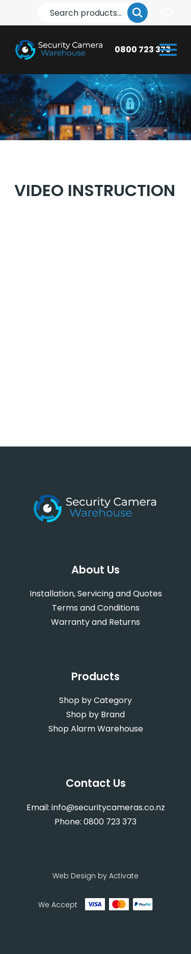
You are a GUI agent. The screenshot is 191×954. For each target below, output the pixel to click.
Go (137, 13)
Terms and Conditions (96, 608)
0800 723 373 (143, 49)
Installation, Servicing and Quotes (96, 593)
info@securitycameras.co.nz (108, 807)
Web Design (74, 876)
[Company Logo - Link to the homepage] (59, 49)
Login (166, 13)
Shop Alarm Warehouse (95, 729)
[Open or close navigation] (168, 50)
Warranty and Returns (95, 622)
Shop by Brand (95, 714)
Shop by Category (95, 700)
